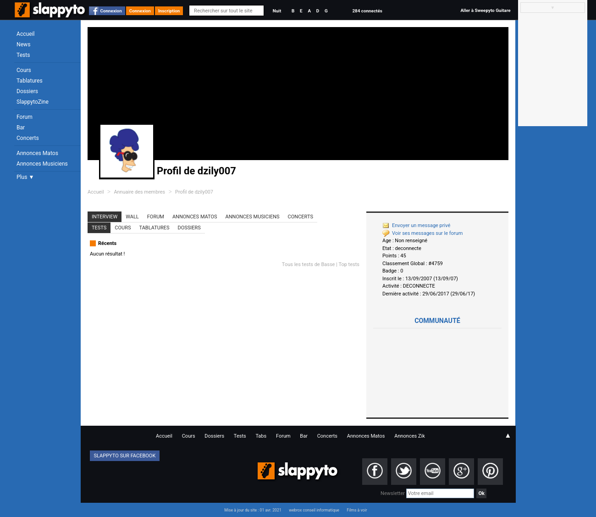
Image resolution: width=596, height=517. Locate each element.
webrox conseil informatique (314, 510)
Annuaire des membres (139, 192)
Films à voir (357, 510)
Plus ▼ (25, 177)
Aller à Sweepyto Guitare (485, 10)
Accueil (26, 34)
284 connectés (367, 10)
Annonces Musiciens (42, 164)
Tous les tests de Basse (308, 264)
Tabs (260, 436)
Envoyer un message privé (416, 225)
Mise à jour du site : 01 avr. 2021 (252, 510)
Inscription (169, 10)
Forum (25, 117)
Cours (24, 70)
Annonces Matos (37, 153)
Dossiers (27, 91)
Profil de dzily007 (194, 192)
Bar (21, 127)
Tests (23, 55)
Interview (104, 217)
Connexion (111, 10)
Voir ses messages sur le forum (422, 233)
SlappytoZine (33, 102)
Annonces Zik (409, 436)
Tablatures (30, 81)
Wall (132, 217)
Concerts (28, 138)
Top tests (348, 264)
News (23, 44)
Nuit (277, 10)
